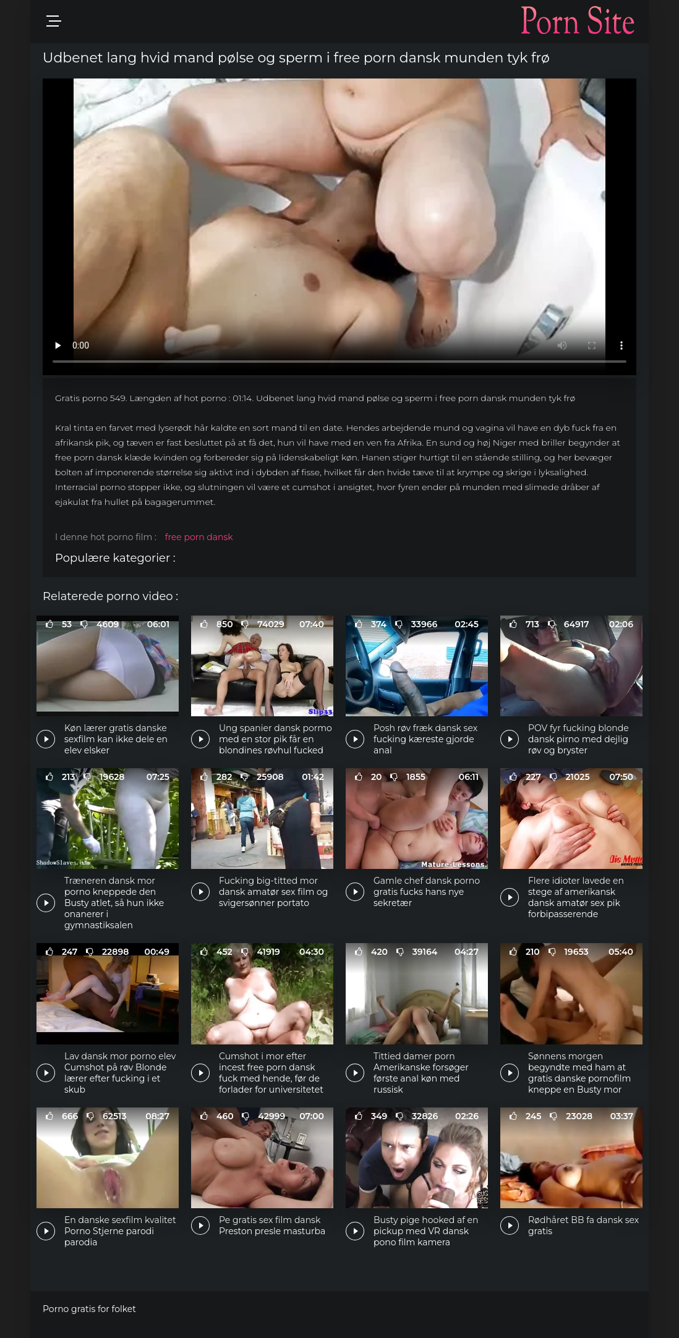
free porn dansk (199, 537)
